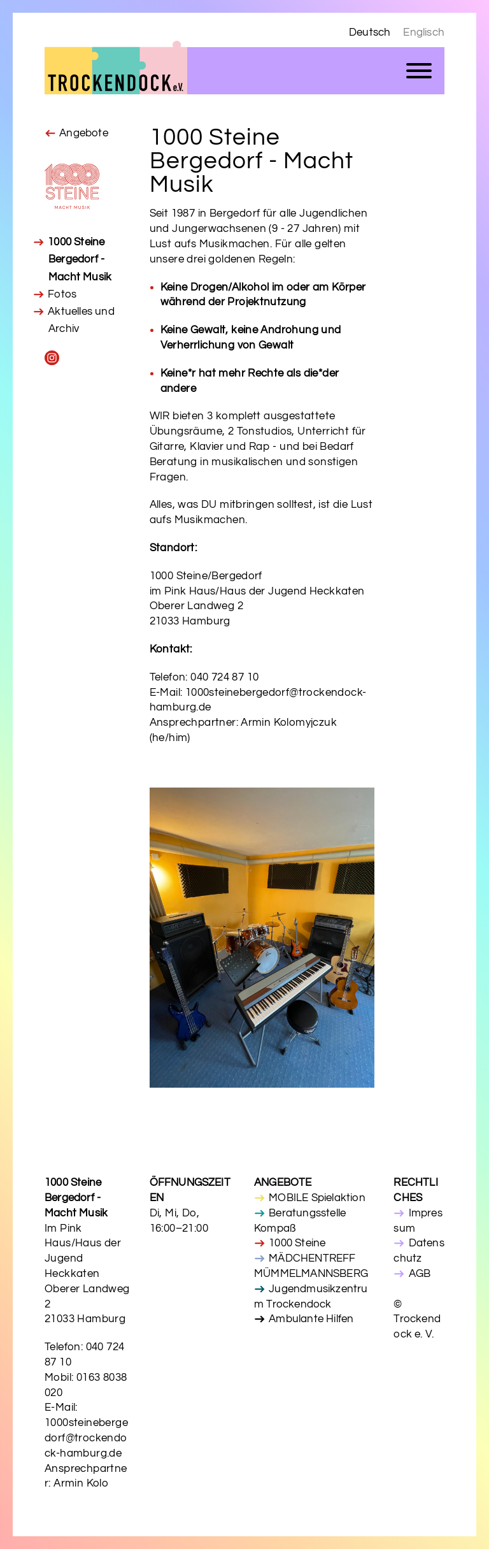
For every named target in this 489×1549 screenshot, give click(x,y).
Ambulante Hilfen (311, 1319)
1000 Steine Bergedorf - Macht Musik (79, 259)
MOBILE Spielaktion (317, 1198)
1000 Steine (297, 1243)
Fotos (62, 294)
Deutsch (369, 32)
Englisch (423, 32)
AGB (420, 1273)
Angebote (83, 133)
